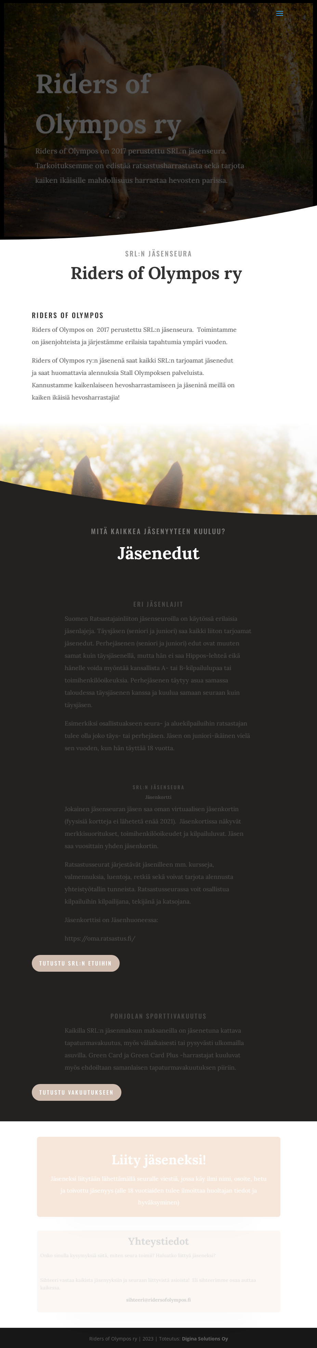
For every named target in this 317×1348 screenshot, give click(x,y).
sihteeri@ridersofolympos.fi (158, 1300)
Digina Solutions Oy (205, 1338)
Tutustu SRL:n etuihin (75, 963)
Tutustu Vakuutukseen (76, 1092)
